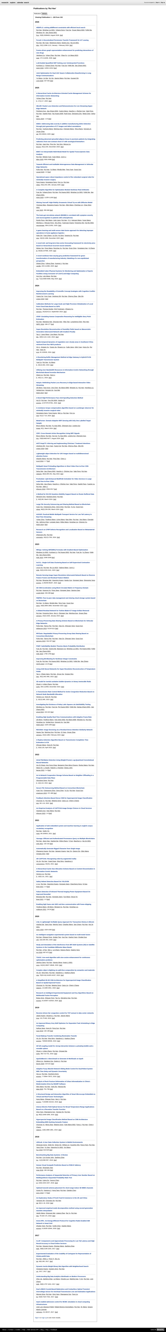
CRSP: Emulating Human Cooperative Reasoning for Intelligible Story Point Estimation (63, 318)
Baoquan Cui (61, 649)
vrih (37, 940)
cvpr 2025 (39, 210)
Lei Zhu (54, 235)
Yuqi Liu (39, 362)
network (39, 474)
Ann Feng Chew (51, 765)
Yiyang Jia (53, 347)
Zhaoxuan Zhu (41, 535)
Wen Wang (40, 1086)
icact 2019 (39, 1031)
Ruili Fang (67, 113)
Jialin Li (45, 486)
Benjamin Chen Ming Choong (68, 765)
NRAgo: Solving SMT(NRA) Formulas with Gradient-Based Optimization (62, 550)
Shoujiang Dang (41, 780)
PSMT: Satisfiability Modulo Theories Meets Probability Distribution (60, 646)
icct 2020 (39, 952)
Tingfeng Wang (50, 519)
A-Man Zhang (47, 684)
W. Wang (84, 1307)
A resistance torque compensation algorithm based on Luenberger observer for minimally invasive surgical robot (65, 409)
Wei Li (50, 950)
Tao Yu (68, 1213)
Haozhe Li (72, 111)
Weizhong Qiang (55, 43)
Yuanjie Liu (91, 484)
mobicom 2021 (41, 909)
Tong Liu (75, 1294)
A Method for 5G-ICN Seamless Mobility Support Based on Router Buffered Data (65, 494)
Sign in (158, 2)
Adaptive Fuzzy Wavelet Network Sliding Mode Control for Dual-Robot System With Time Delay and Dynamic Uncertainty (64, 1070)
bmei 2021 (39, 887)
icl (37, 1183)
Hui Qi (38, 400)
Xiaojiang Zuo (41, 811)
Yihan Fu (64, 55)
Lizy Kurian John (48, 1157)
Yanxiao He (60, 1112)
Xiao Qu (61, 626)
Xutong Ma (52, 649)
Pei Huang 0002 (64, 192)
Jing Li (56, 613)
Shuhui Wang (83, 765)
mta (37, 975)
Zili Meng (39, 388)
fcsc (37, 35)
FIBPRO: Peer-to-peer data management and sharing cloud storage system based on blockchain (65, 599)
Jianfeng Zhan (59, 1157)
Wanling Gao (74, 1279)
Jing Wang (82, 519)
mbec (38, 185)
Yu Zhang (85, 552)
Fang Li (78, 1124)
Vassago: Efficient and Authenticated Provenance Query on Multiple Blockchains (65, 838)
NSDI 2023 (40, 725)
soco (37, 965)
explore (12, 2)
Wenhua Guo (58, 129)
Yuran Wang (86, 220)
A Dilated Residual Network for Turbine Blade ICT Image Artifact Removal (62, 610)
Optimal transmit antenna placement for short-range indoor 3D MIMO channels (64, 1188)
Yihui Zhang (79, 129)
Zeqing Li (57, 1061)
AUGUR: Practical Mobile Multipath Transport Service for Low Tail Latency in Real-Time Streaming (64, 516)
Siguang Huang (48, 1246)
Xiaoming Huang (57, 580)
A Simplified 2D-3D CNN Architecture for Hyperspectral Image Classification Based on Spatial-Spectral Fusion (63, 981)
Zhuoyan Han (57, 322)
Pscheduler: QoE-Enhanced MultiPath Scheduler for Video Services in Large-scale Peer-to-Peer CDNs (64, 480)
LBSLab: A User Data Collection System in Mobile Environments (59, 1142)
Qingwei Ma (63, 1051)
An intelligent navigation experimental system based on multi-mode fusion (63, 935)
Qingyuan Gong (41, 1145)
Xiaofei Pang (47, 113)
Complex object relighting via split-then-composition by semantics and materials (65, 970)
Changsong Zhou (49, 507)
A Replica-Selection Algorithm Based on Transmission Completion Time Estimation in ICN (62, 741)
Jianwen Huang (60, 851)
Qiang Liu (39, 375)
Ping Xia (53, 144)
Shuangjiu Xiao (48, 1167)
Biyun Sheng (40, 426)
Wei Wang (48, 220)
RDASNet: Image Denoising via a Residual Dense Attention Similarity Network (64, 730)
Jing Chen (54, 388)
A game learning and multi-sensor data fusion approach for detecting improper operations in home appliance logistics (64, 232)
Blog (42, 1330)
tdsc (37, 45)
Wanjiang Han (47, 322)
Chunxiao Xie (50, 1200)
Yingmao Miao (41, 205)
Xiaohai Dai (54, 841)
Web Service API (33, 1330)
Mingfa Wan (61, 169)
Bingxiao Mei (47, 580)
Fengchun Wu (79, 223)
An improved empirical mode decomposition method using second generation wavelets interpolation (64, 1209)
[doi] (61, 35)
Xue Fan (65, 937)
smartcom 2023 (41, 793)
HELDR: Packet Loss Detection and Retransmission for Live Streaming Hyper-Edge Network (64, 107)
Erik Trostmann (59, 309)
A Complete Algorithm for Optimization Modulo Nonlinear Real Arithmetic (62, 190)
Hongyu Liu (40, 697)
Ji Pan (45, 950)
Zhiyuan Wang (41, 745)
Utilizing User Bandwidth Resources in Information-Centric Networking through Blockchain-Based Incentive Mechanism (65, 371)
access (38, 403)
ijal (37, 1203)
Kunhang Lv (40, 65)
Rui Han (39, 30)
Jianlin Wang (40, 1213)
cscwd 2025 (40, 172)
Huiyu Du (86, 347)
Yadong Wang (63, 567)
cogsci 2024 (40, 299)
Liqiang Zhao (60, 1213)
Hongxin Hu (49, 390)
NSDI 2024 (40, 393)
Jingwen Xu (45, 347)
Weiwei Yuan (47, 157)
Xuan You (39, 507)
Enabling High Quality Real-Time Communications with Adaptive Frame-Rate (64, 717)
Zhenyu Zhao (72, 296)
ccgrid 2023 (40, 593)
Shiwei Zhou (40, 263)
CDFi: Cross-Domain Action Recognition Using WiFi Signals (58, 433)
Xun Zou (39, 276)
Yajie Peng (89, 111)
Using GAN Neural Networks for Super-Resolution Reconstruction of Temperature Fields (65, 670)
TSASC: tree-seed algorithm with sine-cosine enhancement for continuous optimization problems (63, 959)
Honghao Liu (89, 388)
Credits (17, 1330)
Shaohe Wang (41, 458)
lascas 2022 (40, 770)
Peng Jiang (55, 590)
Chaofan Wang (68, 924)
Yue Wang (66, 897)
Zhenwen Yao (63, 613)
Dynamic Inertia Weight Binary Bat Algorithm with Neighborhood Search (62, 1266)
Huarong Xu (47, 590)
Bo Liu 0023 (54, 567)
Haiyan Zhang (65, 950)
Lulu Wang (46, 276)
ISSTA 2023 (40, 664)
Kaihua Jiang (40, 1028)
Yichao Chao (40, 98)
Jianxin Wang (65, 1016)
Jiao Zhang (48, 484)
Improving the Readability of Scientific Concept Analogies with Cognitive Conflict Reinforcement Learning (65, 292)
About (4, 1330)
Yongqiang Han (82, 248)
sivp (37, 238)
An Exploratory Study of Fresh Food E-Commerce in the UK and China (61, 1198)
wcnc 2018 (40, 1193)
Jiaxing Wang (59, 78)
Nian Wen (69, 519)
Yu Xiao (47, 1147)
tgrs (37, 803)
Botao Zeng (40, 998)
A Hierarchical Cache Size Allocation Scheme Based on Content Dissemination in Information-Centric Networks (65, 870)
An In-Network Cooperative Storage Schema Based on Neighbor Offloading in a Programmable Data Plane (65, 776)
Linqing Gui (76, 426)
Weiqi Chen (86, 113)
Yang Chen (40, 1147)
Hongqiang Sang (51, 182)
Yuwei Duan (52, 861)
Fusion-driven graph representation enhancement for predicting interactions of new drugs (64, 51)
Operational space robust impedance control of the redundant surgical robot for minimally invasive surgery (65, 178)
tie (37, 1114)
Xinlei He (51, 1145)
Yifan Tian (66, 322)
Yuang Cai (39, 296)
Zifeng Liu (39, 1061)
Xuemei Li (58, 263)
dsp (37, 1216)
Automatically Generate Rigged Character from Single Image (58, 848)
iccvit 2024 (39, 461)
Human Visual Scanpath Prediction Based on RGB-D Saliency (58, 1165)
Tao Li (38, 334)
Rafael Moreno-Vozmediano (64, 1307)
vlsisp (38, 509)
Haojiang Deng (51, 497)
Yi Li (69, 220)
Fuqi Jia (68, 30)
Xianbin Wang (66, 1226)
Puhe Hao (39, 169)
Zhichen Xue (81, 111)
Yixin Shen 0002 (59, 720)
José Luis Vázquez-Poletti (45, 1307)
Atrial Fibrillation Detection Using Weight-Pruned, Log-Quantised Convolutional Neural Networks (65, 761)
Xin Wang (67, 1147)
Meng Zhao (49, 1124)
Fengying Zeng (48, 613)
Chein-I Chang (74, 801)
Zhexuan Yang (70, 626)
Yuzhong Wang (48, 129)
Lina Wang (53, 334)
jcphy (38, 687)
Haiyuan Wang (76, 220)
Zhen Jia (39, 1279)
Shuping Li (49, 1016)
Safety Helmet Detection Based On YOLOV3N (52, 881)
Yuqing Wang (63, 111)
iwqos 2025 (40, 119)
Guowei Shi (75, 78)
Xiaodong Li (68, 861)
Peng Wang (49, 248)
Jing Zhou (58, 223)
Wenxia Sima (40, 1294)
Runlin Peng (40, 220)
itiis (37, 337)
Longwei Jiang (54, 522)
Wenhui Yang (57, 924)
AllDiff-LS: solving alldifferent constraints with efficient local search (60, 27)
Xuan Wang (56, 157)
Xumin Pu (39, 1190)
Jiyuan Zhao (40, 131)
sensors (39, 312)
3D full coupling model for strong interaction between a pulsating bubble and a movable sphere (64, 1047)
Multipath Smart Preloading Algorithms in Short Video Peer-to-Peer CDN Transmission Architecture (62, 467)
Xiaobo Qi (61, 400)
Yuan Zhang (47, 235)
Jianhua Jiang (41, 962)
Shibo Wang (64, 522)
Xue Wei (57, 390)
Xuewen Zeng (53, 1269)
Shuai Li (39, 684)
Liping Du (46, 1180)
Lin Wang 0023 (73, 55)
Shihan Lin (65, 1145)
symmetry (39, 537)
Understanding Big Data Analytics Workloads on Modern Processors (61, 1276)
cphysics (39, 1312)
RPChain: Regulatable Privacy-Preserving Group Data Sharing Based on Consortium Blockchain (62, 635)
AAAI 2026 (40, 68)
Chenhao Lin (78, 205)
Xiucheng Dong (53, 1074)
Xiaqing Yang (75, 950)
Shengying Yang (89, 580)
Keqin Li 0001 (67, 962)
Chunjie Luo (65, 1279)
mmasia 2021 (40, 854)
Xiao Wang (50, 811)
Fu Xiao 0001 (56, 426)
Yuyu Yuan (47, 296)
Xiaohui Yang (72, 937)
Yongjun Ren (69, 674)
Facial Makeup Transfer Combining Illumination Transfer (56, 1036)
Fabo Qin (39, 235)
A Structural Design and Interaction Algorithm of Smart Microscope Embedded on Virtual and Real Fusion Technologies (65, 1095)
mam (38, 833)
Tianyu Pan (47, 626)
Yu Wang (39, 78)
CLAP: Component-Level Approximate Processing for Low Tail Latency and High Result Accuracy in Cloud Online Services (65, 1242)
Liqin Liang (57, 220)
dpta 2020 (39, 1089)
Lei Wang (56, 1279)
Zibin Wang (69, 205)
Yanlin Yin (46, 831)
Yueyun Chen (54, 1180)
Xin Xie (51, 78)
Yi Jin (81, 1279)
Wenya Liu (67, 144)
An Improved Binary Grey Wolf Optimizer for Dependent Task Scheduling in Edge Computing (65, 1024)
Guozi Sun (77, 169)
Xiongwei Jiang (78, 580)
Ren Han (86, 322)
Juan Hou (46, 144)
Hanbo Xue (68, 580)
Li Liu (38, 884)
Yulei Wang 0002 (69, 1124)
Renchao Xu (57, 248)
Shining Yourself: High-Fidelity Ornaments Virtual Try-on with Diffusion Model (64, 202)
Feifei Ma (88, 30)
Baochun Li (77, 841)
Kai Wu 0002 (89, 223)
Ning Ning (60, 861)
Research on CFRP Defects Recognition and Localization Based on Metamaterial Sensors (65, 531)
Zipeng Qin (76, 851)
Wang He (39, 768)
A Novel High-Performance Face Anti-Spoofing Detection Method (59, 398)
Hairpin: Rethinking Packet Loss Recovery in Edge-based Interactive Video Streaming (63, 384)
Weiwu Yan (40, 248)
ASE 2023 (39, 557)
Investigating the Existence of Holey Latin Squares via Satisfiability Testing (63, 704)
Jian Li (57, 1099)
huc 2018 (39, 1150)
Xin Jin (38, 861)
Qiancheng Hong (76, 884)
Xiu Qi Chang (40, 765)
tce (37, 279)
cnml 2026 (39, 81)
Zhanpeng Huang (53, 205)
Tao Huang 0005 (57, 113)
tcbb (37, 570)
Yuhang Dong (60, 30)
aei (37, 134)
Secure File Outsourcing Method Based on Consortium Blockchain (60, 788)
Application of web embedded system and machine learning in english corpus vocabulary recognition (64, 827)
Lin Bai (45, 78)
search (26, 2)
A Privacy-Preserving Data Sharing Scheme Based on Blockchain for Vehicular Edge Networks (64, 622)
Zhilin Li (45, 1259)
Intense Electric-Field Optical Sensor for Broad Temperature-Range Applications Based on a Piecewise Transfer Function (65, 1108)
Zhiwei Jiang (45, 674)
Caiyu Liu (65, 801)
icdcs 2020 (40, 930)
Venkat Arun (40, 390)
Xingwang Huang (42, 1269)
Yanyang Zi (87, 129)
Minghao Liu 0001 (49, 30)
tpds (37, 1249)
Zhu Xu (57, 1259)
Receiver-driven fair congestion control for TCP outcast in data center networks (65, 1013)
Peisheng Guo (41, 111)
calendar (20, 2)
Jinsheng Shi (56, 296)
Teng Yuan (69, 169)
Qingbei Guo (82, 937)
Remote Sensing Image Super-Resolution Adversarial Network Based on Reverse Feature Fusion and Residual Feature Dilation (65, 576)
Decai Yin (74, 897)
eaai (37, 58)
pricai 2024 (40, 712)
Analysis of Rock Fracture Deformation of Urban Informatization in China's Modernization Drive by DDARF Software (63, 1083)
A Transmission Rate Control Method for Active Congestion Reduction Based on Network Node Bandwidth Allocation (65, 693)
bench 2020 (40, 1064)
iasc (37, 676)
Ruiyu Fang (84, 1145)
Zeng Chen (60, 507)
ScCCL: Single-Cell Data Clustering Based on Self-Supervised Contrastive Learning (63, 564)
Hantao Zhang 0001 (83, 707)
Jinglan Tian (57, 937)
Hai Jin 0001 (74, 43)
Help (23, 1330)
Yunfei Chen (56, 1226)
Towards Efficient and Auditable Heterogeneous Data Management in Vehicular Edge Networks (64, 166)
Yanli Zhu (54, 1086)
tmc (37, 438)
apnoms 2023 (40, 641)
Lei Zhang (56, 950)
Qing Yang (39, 1112)
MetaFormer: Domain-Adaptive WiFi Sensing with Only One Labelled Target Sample (63, 422)
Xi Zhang (92, 248)
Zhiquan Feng (47, 937)
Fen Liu (60, 182)
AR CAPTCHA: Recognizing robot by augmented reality (56, 859)
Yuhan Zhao (50, 55)
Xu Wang (52, 362)
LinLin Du (39, 567)
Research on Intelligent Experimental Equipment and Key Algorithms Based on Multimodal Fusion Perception (64, 994)
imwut (38, 428)
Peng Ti (51, 1259)
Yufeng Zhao (49, 263)
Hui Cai (54, 436)
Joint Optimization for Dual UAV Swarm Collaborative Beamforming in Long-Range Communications (63, 74)
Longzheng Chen (76, 322)
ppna (38, 605)
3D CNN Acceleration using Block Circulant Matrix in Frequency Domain (62, 588)
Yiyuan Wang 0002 (78, 30)
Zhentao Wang (59, 1246)
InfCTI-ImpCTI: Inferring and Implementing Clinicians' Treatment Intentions (63, 443)
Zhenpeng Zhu (77, 113)
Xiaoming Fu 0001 (57, 1147)
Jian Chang (77, 924)
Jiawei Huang (40, 1016)
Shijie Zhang (63, 841)
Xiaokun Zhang (69, 973)
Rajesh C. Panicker (56, 768)
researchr (4, 2)
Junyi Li (63, 157)
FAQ (46, 1330)
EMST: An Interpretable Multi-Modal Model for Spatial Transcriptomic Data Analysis (62, 153)
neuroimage (40, 225)
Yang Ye (43, 350)
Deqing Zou (65, 43)
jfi (36, 251)
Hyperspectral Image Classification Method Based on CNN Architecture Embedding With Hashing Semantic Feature (62, 1121)
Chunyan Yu (40, 801)
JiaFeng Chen (44, 522)
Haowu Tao (40, 732)
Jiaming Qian (75, 590)
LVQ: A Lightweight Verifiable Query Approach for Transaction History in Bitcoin (65, 922)
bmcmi (38, 147)
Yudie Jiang (70, 347)
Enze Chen (73, 248)
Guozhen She (75, 1145)
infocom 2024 (40, 489)
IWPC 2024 (40, 324)
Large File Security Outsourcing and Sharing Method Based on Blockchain (63, 504)
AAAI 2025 (40, 197)
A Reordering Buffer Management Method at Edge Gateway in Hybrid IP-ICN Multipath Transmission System (63, 358)
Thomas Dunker (48, 309)
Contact (10, 1330)
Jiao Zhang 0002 (52, 111)
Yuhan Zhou (40, 519)
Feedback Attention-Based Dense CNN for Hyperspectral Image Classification (64, 798)
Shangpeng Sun (49, 1112)
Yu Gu (73, 507)
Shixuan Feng (49, 223)
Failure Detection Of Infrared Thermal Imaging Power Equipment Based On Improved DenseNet (63, 893)
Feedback (53, 1330)
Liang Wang (45, 334)
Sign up (163, 2)
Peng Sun (55, 1028)
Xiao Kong (46, 388)
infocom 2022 (40, 813)
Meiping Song (56, 801)
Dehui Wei (39, 471)
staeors (38, 988)
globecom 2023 (41, 628)
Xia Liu (38, 1074)
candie (38, 266)
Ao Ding (61, 235)
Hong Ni (47, 697)
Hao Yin (69, 851)
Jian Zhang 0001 (51, 32)
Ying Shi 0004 (52, 400)
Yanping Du (68, 235)
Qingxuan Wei (50, 1213)
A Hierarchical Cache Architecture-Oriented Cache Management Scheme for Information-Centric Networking (63, 94)
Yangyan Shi (40, 1200)
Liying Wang (60, 519)
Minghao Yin (40, 32)
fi (36, 101)
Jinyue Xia (60, 674)
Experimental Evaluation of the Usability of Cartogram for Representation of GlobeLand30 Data (63, 1255)
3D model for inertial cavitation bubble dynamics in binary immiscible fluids (63, 681)
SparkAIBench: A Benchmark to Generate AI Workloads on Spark (59, 1059)
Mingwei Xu (74, 388)
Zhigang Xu (69, 309)
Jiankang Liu (40, 55)
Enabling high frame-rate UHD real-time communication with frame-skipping (63, 904)
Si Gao (85, 884)
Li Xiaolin (46, 768)
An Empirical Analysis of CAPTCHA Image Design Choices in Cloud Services (64, 808)
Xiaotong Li (47, 1190)
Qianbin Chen (71, 1190)
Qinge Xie (58, 1145)
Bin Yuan (46, 43)
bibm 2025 (39, 159)
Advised (44, 13)
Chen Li (63, 458)
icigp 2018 (39, 1170)
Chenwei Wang (69, 129)
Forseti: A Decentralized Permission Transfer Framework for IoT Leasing (62, 40)
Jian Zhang (84, 661)
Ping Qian (56, 458)
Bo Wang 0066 (64, 388)
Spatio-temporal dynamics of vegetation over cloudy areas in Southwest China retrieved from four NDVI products (64, 343)
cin (37, 1271)
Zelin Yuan (78, 347)
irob (37, 416)
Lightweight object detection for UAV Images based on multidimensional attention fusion (62, 455)
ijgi (37, 1261)
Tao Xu (57, 998)
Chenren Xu (83, 522)
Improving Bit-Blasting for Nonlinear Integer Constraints (56, 659)
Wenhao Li (40, 223)
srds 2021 (39, 844)
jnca (37, 1018)
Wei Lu (60, 413)
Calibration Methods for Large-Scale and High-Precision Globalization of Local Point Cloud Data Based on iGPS (64, 305)
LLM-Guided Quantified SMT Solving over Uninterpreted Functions (60, 63)
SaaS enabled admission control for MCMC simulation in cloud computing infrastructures (63, 1303)
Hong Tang (55, 1190)
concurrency (40, 864)
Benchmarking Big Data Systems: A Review (52, 1155)
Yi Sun (70, 841)
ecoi (37, 352)
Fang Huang (40, 182)
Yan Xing (59, 144)
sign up (44, 1318)
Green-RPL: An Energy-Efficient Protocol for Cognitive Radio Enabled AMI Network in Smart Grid (63, 1222)
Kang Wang (40, 1099)
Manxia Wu (62, 1086)
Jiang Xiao (46, 841)
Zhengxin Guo (67, 426)
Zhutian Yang (40, 1226)
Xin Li (38, 347)
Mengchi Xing (40, 497)
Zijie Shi (80, 296)
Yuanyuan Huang (68, 223)
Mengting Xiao (66, 998)
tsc (37, 1160)
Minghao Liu (40, 707)
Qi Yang (63, 732)
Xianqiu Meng (57, 962)
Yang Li (52, 375)
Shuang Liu (61, 347)
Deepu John (68, 768)
